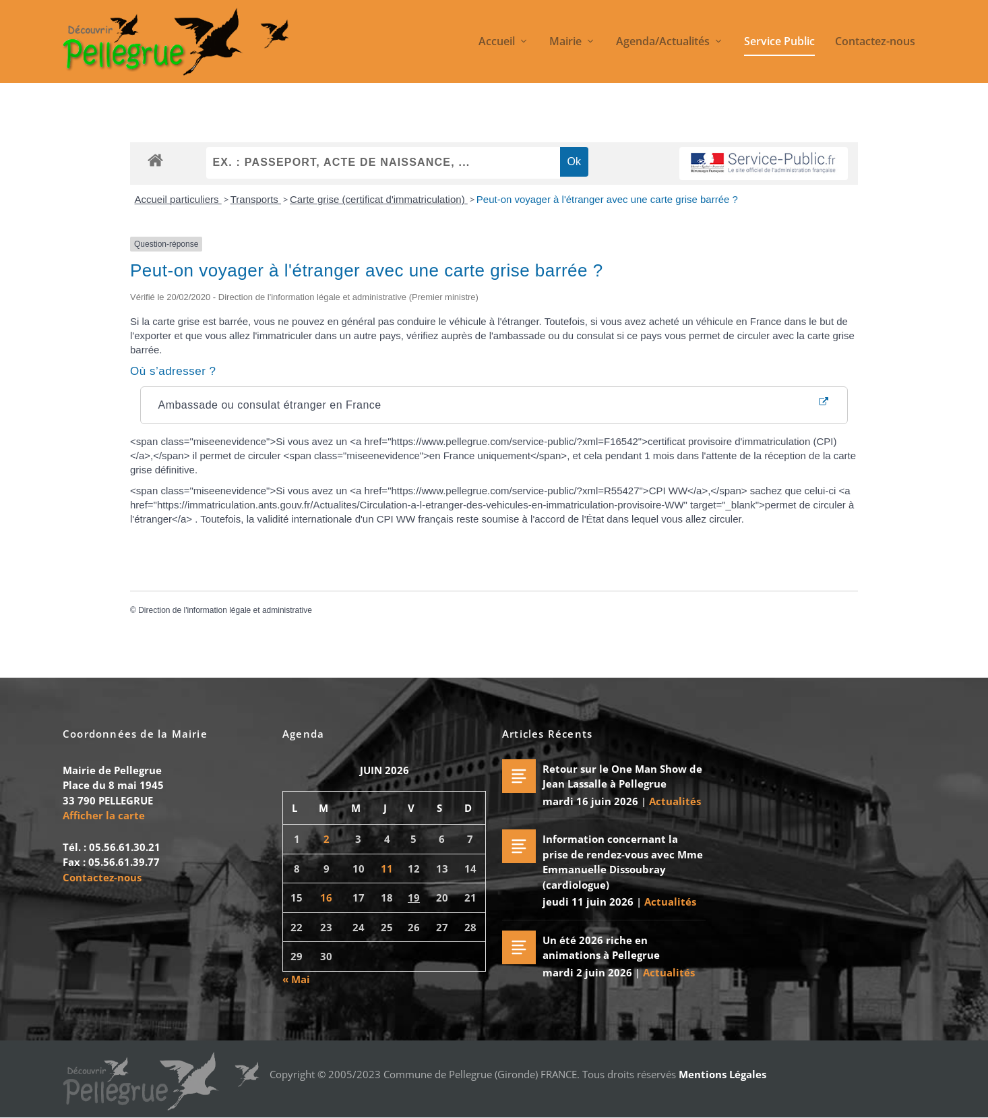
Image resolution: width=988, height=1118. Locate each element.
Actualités (675, 801)
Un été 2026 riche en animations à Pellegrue (601, 947)
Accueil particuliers (178, 200)
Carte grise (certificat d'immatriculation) (379, 200)
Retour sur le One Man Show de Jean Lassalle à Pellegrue (622, 776)
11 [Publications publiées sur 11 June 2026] (387, 868)
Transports (255, 200)
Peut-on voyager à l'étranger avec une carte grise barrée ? (607, 200)
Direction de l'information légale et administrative (225, 611)
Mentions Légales (722, 1074)
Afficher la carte (104, 816)
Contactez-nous (875, 42)
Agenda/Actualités (663, 42)
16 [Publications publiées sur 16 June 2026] (326, 898)
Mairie (565, 42)
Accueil (496, 42)
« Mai (296, 979)
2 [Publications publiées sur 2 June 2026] (326, 839)
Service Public (779, 42)
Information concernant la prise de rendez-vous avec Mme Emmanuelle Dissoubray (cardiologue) (623, 862)
